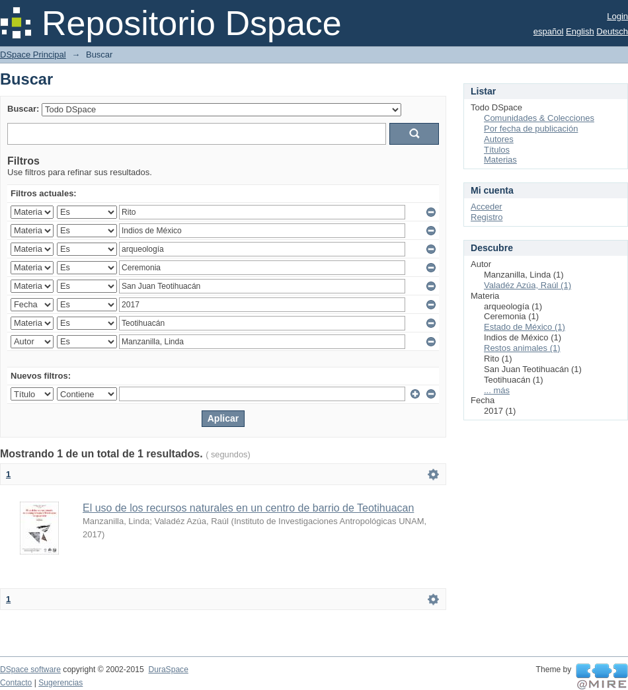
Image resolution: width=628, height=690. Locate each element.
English (580, 31)
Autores (499, 139)
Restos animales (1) (522, 348)
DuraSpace (168, 669)
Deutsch (612, 31)
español (548, 31)
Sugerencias (60, 682)
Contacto (16, 682)
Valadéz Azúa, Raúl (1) (527, 285)
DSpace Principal (33, 54)
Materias (500, 160)
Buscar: (23, 109)
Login (617, 16)
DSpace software (30, 669)
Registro (486, 217)
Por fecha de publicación (531, 129)
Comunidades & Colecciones (539, 118)
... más (497, 390)
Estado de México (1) (524, 327)
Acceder (486, 206)
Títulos (497, 150)
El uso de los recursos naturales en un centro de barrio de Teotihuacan (248, 508)
